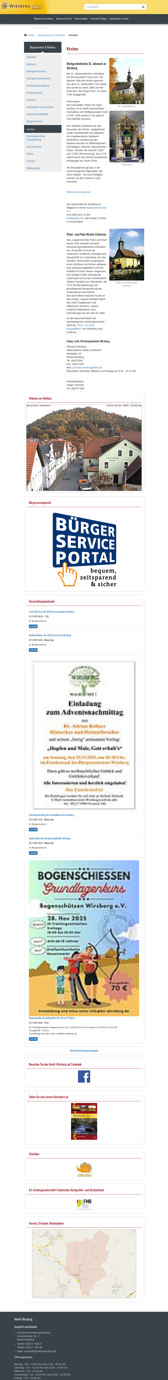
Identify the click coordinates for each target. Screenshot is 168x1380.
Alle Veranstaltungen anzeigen (84, 1050)
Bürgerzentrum (35, 121)
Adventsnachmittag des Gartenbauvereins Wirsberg (51, 815)
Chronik (31, 161)
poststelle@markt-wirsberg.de (40, 1351)
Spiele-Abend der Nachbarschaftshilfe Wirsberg (50, 838)
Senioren (31, 100)
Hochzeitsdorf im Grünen (119, 18)
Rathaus (31, 64)
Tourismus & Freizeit (64, 18)
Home (31, 35)
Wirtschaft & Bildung (98, 18)
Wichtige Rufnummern (39, 78)
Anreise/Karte (34, 146)
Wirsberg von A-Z (40, 28)
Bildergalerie (33, 168)
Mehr (33, 626)
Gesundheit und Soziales (40, 107)
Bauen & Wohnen (81, 18)
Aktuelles (32, 57)
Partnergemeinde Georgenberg (36, 138)
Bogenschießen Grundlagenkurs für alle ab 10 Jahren (52, 1018)
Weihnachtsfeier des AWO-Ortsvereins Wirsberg (50, 635)
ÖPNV (30, 154)
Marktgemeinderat (36, 71)
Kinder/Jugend (34, 92)
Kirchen (31, 129)
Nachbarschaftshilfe (37, 114)
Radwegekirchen (76, 218)
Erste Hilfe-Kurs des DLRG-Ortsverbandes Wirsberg (51, 611)
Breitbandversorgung (38, 85)
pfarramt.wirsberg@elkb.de (87, 367)
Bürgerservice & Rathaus (43, 18)
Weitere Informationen (79, 192)
